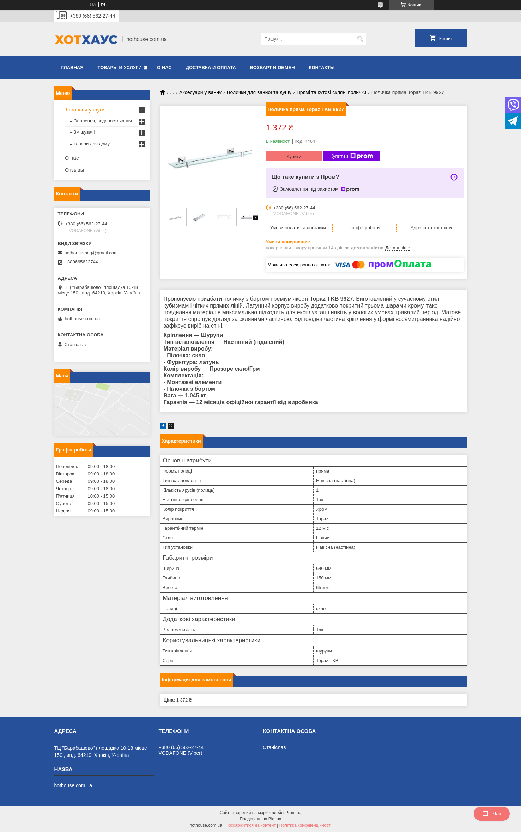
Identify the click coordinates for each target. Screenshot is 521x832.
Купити (294, 156)
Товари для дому (92, 143)
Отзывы (74, 170)
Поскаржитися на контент (251, 825)
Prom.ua (293, 812)
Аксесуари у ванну (200, 92)
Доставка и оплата (211, 67)
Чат (491, 813)
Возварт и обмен (272, 67)
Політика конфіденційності (305, 825)
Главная (72, 67)
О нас (164, 67)
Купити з (352, 156)
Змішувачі (84, 132)
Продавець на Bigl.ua (260, 818)
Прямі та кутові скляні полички (331, 92)
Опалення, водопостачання (103, 120)
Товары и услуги (120, 67)
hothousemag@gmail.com (91, 252)
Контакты (322, 67)
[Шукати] (360, 39)
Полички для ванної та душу (258, 92)
